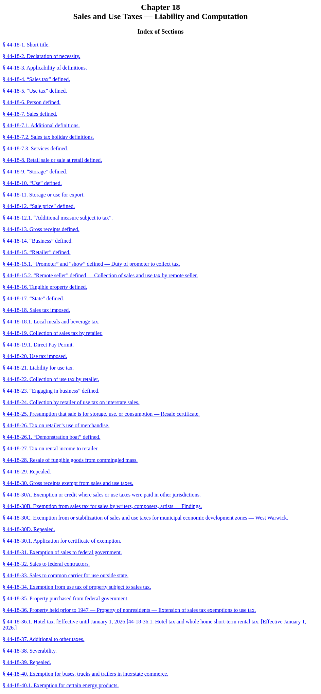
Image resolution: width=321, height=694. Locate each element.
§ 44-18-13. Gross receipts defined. (41, 229)
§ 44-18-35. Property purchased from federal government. (66, 598)
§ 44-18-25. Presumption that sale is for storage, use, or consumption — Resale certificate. (101, 414)
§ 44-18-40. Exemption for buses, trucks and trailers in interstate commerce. (85, 674)
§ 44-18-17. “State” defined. (33, 298)
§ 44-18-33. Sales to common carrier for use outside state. (65, 575)
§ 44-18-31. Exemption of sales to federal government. (62, 552)
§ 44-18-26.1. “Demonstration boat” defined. (51, 437)
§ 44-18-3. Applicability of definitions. (45, 68)
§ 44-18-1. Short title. (26, 45)
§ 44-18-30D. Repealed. (29, 529)
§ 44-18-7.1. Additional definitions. (41, 125)
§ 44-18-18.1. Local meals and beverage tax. (51, 321)
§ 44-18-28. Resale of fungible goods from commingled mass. (70, 460)
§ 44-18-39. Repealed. (27, 662)
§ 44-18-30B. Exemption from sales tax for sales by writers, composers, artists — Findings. (102, 506)
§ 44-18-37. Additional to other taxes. (43, 639)
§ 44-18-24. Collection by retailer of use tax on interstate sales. (71, 402)
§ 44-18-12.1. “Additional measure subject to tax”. (58, 218)
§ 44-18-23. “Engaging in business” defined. (51, 391)
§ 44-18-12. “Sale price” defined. (39, 206)
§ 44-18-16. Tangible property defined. (45, 287)
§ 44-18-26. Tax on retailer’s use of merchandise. (56, 425)
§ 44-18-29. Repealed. (27, 471)
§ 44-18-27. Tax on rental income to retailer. (51, 448)
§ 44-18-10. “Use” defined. (32, 183)
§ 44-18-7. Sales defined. (30, 114)
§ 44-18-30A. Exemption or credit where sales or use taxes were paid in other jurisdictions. (102, 495)
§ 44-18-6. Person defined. (31, 102)
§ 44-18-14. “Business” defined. (38, 241)
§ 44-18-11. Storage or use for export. (44, 195)
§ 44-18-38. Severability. (30, 651)
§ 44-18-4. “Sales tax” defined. (36, 79)
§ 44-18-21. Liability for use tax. (38, 368)
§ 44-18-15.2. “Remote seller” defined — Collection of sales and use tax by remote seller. (100, 275)
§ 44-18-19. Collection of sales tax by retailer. (53, 333)
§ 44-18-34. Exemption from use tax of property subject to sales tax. (77, 587)
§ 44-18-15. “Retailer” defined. (36, 252)
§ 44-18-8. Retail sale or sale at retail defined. (52, 160)
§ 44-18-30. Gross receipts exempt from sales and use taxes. (68, 483)
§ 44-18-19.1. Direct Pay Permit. (38, 345)
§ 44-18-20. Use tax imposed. (35, 356)
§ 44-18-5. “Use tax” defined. (35, 91)
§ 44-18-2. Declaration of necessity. (41, 56)
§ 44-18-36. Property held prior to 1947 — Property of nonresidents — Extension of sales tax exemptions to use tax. (129, 610)
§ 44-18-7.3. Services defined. (35, 148)
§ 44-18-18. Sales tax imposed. (36, 310)
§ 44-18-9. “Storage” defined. (35, 171)
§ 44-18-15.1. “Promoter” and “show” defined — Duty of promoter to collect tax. (91, 264)
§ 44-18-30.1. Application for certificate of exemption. (62, 541)
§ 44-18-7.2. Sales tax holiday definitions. (48, 137)
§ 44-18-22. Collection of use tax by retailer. (51, 379)
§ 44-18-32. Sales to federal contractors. (46, 564)
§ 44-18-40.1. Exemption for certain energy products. (61, 685)
